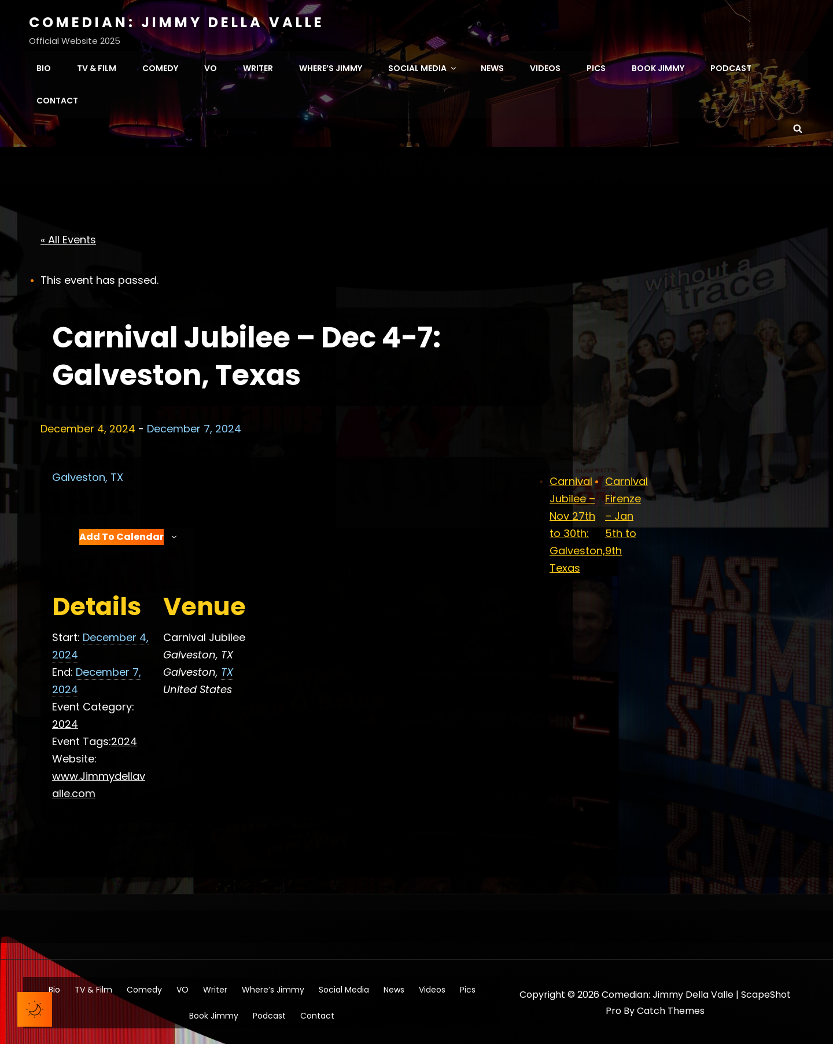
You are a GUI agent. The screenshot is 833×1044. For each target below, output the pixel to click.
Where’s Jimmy (330, 67)
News (492, 67)
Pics (596, 67)
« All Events (68, 237)
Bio (43, 67)
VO (210, 67)
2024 (65, 722)
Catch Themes (671, 1008)
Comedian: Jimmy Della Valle (177, 22)
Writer (258, 67)
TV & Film (96, 67)
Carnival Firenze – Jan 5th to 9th (626, 514)
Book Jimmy (658, 67)
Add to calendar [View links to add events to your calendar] (121, 535)
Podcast (730, 67)
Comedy (160, 67)
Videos (545, 67)
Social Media (423, 67)
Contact (57, 99)
